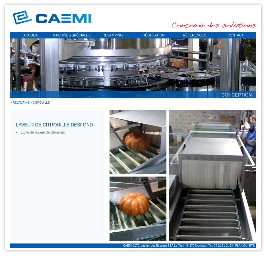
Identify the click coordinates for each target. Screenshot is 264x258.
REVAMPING (112, 35)
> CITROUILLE (40, 102)
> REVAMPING (20, 102)
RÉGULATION (153, 35)
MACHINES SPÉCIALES (71, 35)
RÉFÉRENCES (194, 35)
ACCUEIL (30, 35)
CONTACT (235, 35)
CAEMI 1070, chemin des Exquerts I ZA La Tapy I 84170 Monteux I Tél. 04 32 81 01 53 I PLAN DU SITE (189, 245)
